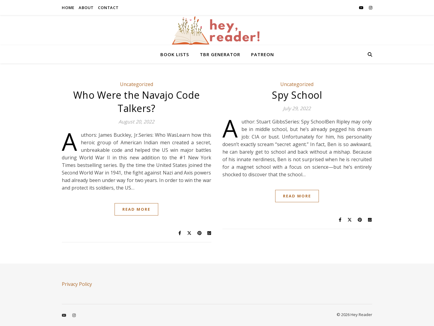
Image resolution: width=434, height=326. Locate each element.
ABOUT (86, 7)
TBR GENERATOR (220, 54)
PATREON (262, 54)
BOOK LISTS (174, 54)
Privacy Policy (77, 284)
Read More (136, 209)
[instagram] (370, 7)
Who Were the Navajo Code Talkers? (136, 101)
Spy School (297, 94)
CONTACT (108, 7)
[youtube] (361, 7)
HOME (68, 7)
